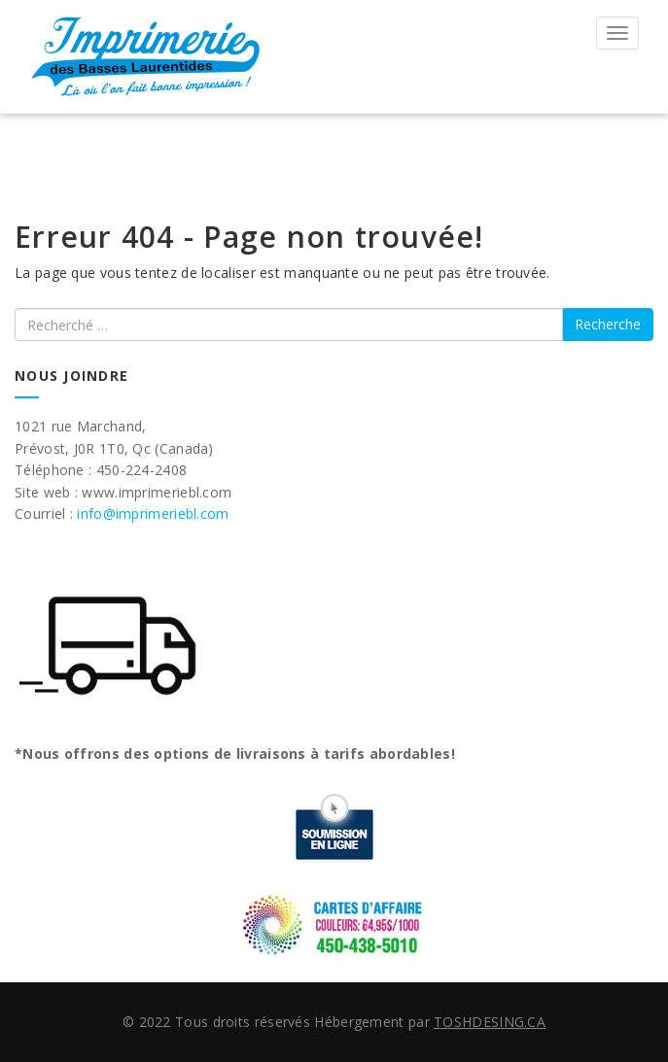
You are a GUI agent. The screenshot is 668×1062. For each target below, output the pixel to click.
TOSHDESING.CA (489, 1021)
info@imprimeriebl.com (153, 513)
